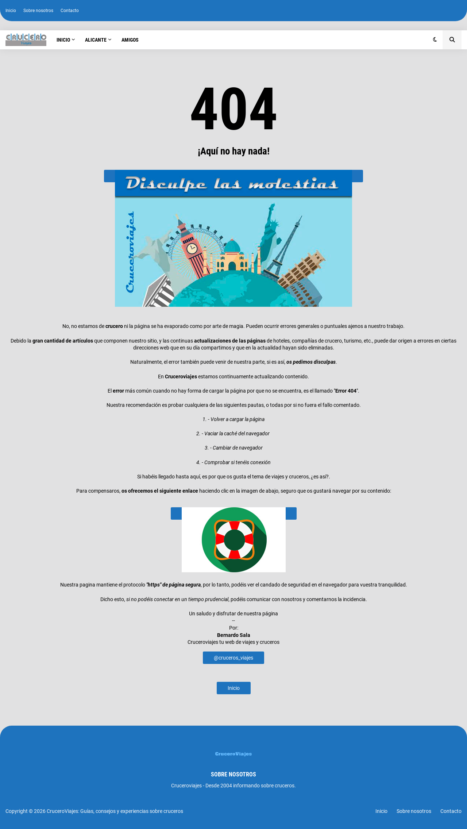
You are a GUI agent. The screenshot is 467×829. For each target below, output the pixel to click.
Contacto (70, 10)
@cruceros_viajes (233, 658)
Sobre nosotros (38, 10)
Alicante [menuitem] (96, 40)
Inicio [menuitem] (63, 40)
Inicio (10, 10)
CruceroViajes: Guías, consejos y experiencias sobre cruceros (115, 811)
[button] (435, 39)
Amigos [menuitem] (130, 40)
